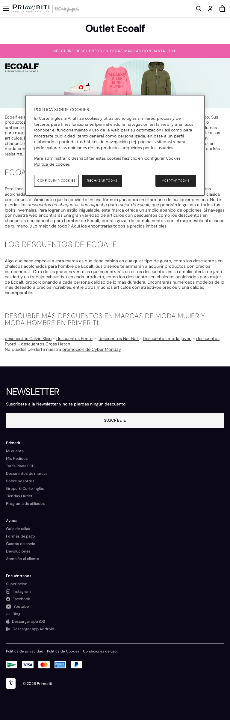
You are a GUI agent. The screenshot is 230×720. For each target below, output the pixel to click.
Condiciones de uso (99, 651)
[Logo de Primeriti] (32, 9)
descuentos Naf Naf (119, 338)
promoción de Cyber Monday (91, 349)
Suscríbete (115, 420)
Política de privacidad (24, 651)
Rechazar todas (102, 181)
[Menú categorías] (6, 8)
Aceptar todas (176, 181)
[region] (115, 145)
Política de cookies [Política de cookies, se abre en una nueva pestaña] (52, 164)
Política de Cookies (63, 651)
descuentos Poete (74, 338)
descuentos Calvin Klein (28, 338)
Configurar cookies (56, 181)
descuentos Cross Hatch (45, 344)
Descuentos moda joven (167, 338)
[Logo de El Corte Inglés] (66, 9)
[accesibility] (11, 683)
